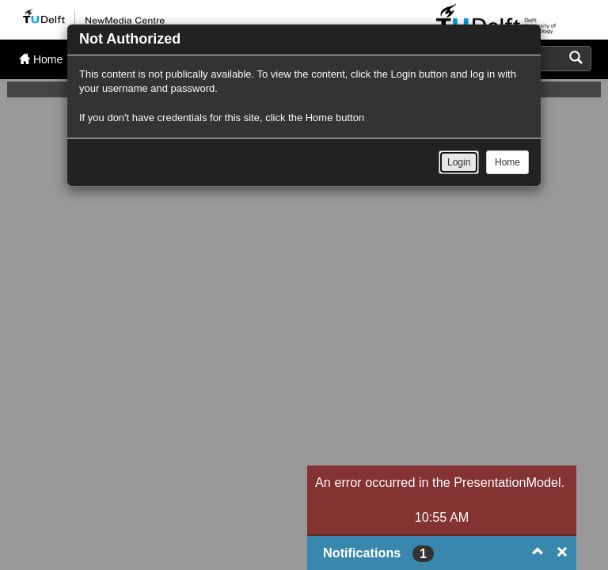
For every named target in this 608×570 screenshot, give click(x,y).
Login (458, 162)
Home (507, 162)
